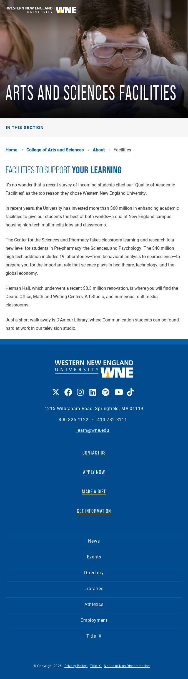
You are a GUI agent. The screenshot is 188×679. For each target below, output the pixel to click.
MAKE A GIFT (94, 491)
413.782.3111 (112, 419)
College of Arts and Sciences (55, 150)
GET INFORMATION (94, 511)
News (94, 541)
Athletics (93, 604)
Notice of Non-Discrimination (127, 665)
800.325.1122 (74, 419)
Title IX (94, 636)
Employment (94, 620)
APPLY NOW (94, 472)
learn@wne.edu (92, 430)
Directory (94, 572)
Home (11, 150)
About (99, 150)
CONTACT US (94, 453)
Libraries (93, 588)
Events (94, 557)
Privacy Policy (76, 665)
